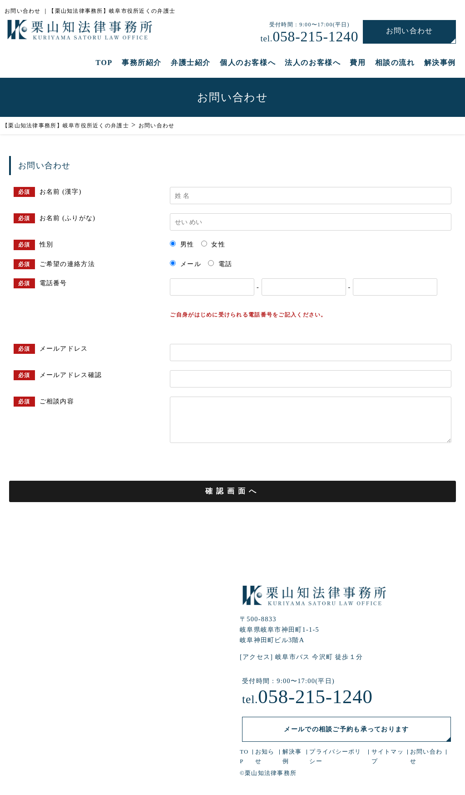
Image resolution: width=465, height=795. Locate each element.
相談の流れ (395, 63)
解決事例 (440, 63)
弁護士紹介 (191, 63)
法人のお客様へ (313, 63)
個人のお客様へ (248, 63)
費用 (358, 63)
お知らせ (265, 757)
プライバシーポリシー (335, 757)
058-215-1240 (310, 36)
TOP (104, 63)
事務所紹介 (142, 63)
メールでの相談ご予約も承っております (346, 729)
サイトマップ (387, 757)
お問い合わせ (410, 31)
